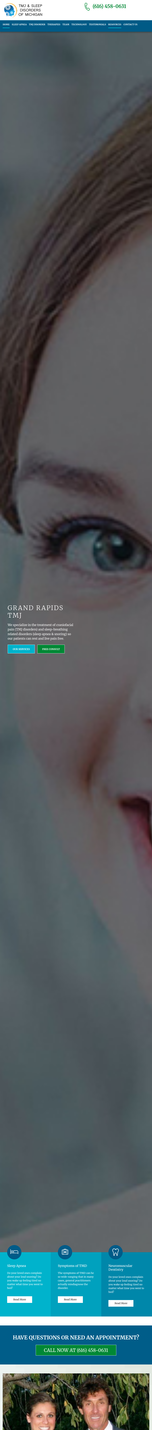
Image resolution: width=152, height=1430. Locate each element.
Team (65, 24)
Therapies (53, 24)
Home (6, 24)
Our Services (21, 649)
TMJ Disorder (37, 24)
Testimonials (97, 24)
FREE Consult (51, 649)
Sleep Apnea (19, 24)
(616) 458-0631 (109, 6)
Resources (114, 24)
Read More (19, 1299)
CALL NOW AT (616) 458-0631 (76, 1350)
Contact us (130, 24)
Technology (78, 24)
